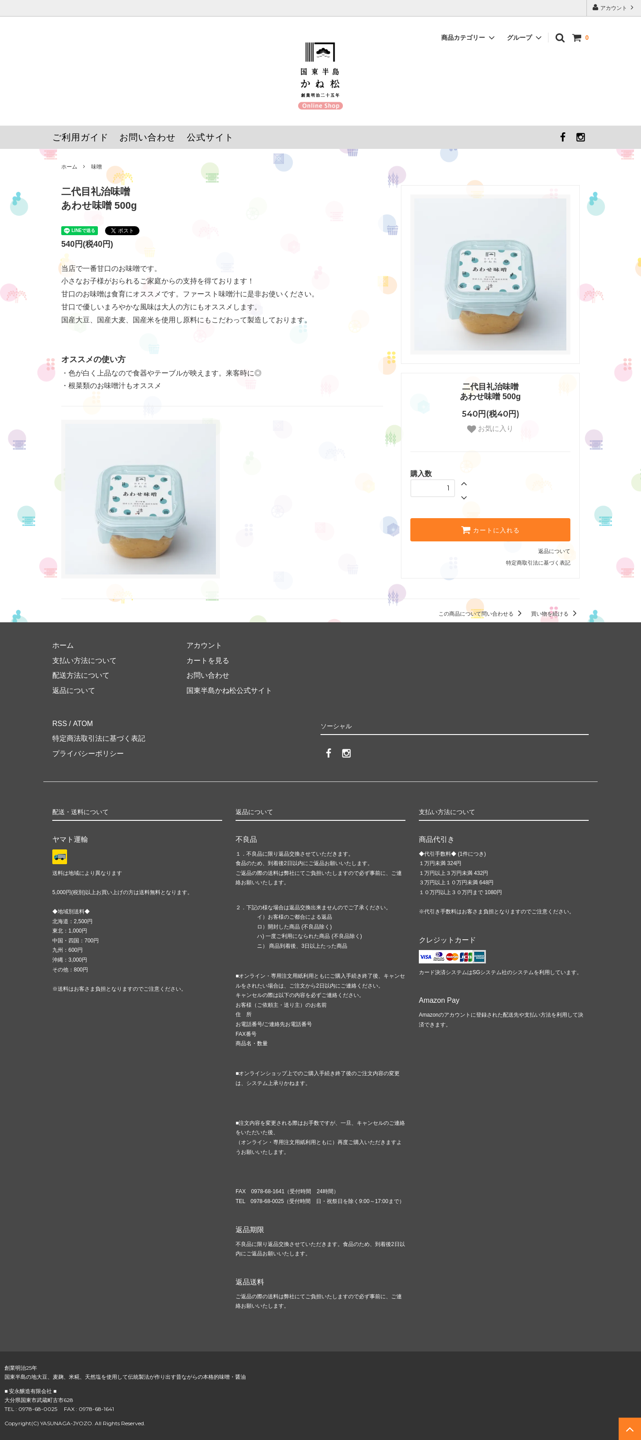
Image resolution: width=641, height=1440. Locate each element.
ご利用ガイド (80, 137)
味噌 (96, 167)
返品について (554, 551)
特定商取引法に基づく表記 (538, 563)
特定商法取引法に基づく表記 (98, 738)
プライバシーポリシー (88, 753)
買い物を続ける (555, 614)
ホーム (69, 167)
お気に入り (490, 429)
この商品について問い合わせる (482, 614)
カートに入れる (490, 530)
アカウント (614, 7)
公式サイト (210, 137)
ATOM (82, 723)
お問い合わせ (147, 137)
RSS (59, 723)
